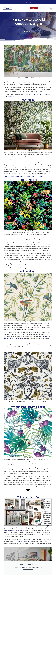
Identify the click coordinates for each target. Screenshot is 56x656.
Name (7, 618)
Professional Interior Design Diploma (14, 531)
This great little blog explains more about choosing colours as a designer (23, 176)
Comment (8, 600)
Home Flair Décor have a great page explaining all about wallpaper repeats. (24, 268)
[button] (51, 8)
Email (6, 624)
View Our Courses (28, 571)
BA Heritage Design (23, 541)
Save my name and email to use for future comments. (21, 630)
